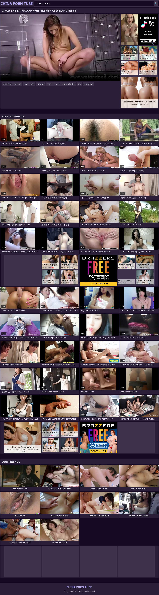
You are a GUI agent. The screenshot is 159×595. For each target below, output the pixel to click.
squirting (7, 84)
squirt (50, 84)
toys (58, 84)
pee (25, 84)
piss (32, 84)
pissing (17, 84)
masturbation (68, 84)
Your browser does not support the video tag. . (60, 47)
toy (79, 84)
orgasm (40, 84)
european (88, 84)
